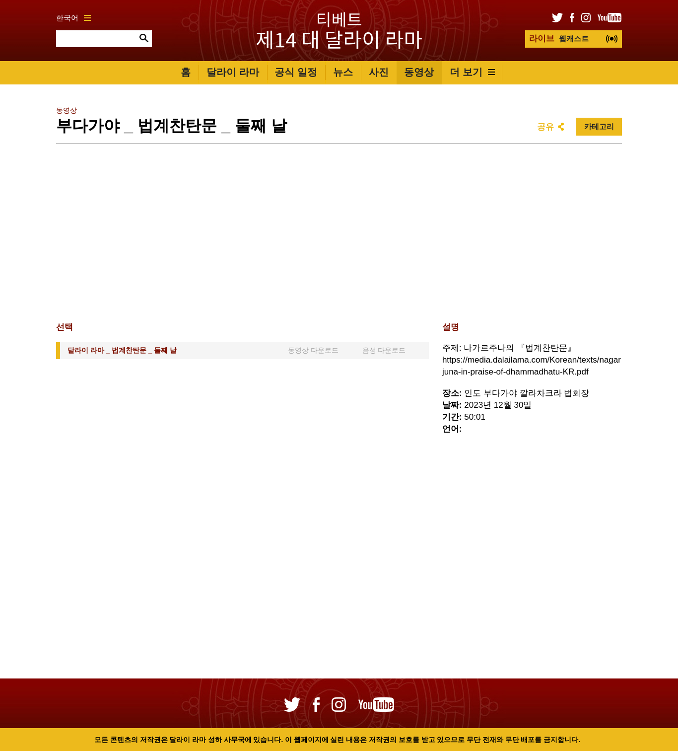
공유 (545, 127)
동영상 (419, 72)
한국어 (73, 17)
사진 (379, 72)
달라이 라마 (232, 72)
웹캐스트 (559, 38)
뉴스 (343, 72)
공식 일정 (295, 72)
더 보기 (472, 72)
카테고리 (599, 126)
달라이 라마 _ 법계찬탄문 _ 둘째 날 (122, 350)
